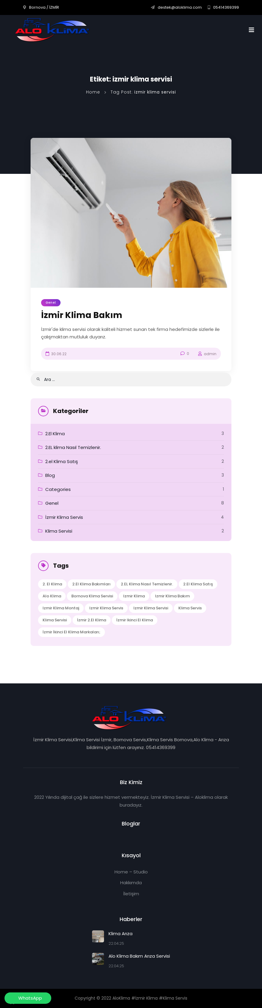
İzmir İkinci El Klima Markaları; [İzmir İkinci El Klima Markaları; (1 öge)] (71, 632)
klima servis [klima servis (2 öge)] (190, 608)
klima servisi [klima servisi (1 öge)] (55, 620)
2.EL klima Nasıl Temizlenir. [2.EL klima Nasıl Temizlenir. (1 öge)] (147, 584)
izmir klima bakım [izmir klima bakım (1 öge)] (172, 596)
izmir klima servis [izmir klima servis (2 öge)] (106, 608)
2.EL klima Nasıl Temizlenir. (73, 447)
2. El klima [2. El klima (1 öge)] (52, 584)
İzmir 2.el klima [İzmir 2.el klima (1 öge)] (91, 620)
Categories (58, 489)
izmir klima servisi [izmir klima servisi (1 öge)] (150, 608)
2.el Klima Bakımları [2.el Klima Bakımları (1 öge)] (91, 584)
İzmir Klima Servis (64, 517)
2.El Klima (55, 433)
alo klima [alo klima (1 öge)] (52, 596)
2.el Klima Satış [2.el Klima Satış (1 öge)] (198, 584)
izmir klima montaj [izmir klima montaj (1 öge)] (61, 608)
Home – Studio (131, 872)
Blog (50, 475)
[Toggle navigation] (253, 29)
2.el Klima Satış (61, 461)
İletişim (131, 894)
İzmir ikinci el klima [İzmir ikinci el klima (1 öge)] (134, 620)
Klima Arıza (120, 933)
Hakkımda (131, 882)
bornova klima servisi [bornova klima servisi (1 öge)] (92, 596)
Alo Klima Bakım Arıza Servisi (139, 956)
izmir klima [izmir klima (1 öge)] (134, 596)
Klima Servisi (58, 531)
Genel (51, 303)
